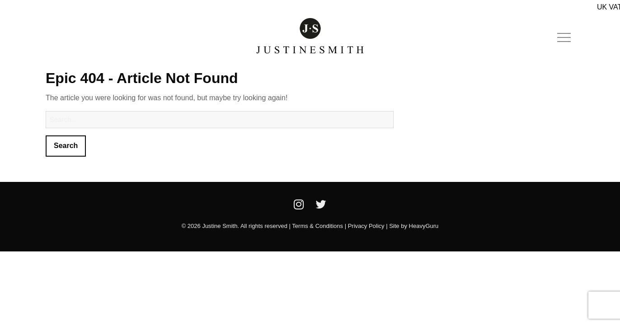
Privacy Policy (366, 226)
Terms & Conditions (317, 226)
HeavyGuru (424, 226)
